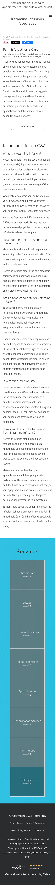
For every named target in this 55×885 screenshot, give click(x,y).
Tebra (47, 874)
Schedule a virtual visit (37, 7)
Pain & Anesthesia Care (13, 37)
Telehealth (37, 3)
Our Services (32, 37)
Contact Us (38, 830)
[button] (50, 16)
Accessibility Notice (20, 830)
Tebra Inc (39, 815)
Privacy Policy (16, 823)
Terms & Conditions (35, 823)
